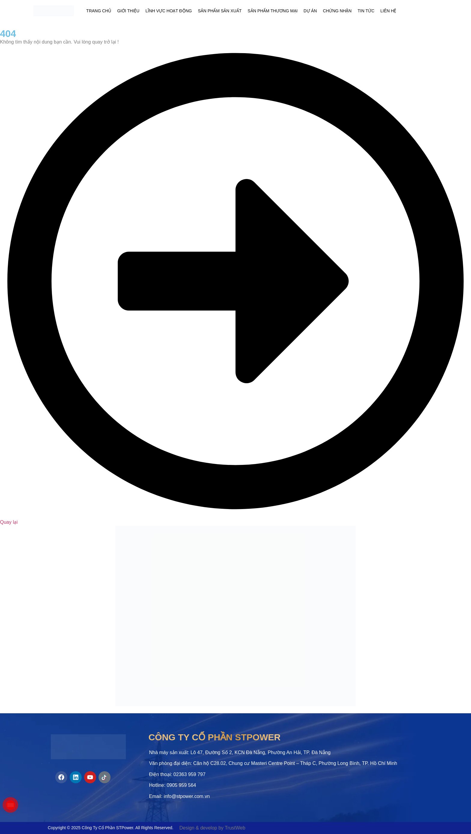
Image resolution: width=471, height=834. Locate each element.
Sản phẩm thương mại (272, 10)
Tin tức (365, 10)
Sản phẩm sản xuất (220, 10)
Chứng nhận (337, 10)
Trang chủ (98, 10)
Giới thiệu (128, 10)
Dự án (310, 10)
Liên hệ (388, 10)
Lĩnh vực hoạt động (168, 10)
